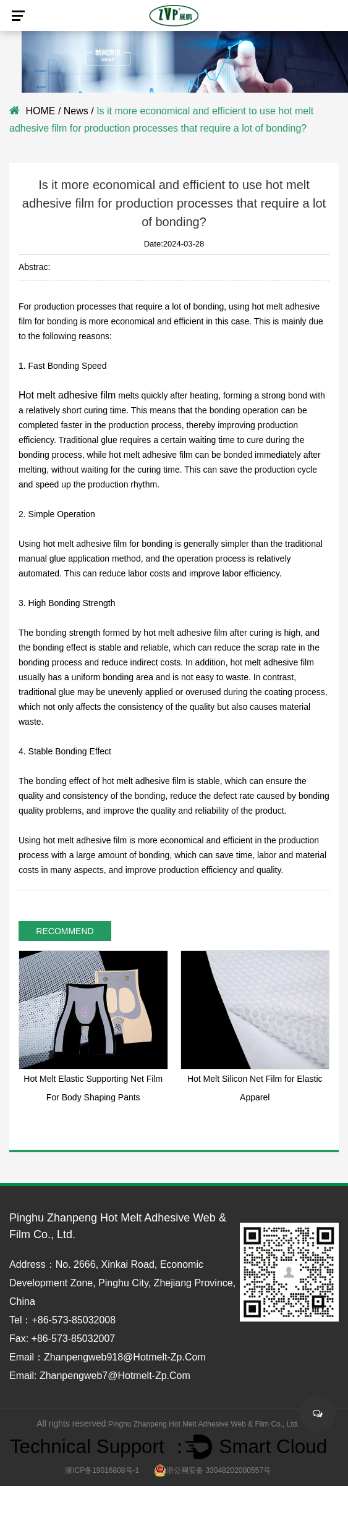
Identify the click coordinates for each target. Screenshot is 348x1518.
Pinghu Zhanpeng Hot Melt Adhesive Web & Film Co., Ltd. (203, 1424)
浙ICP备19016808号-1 (102, 1470)
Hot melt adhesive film (67, 395)
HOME (40, 111)
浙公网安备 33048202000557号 (212, 1470)
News (76, 111)
